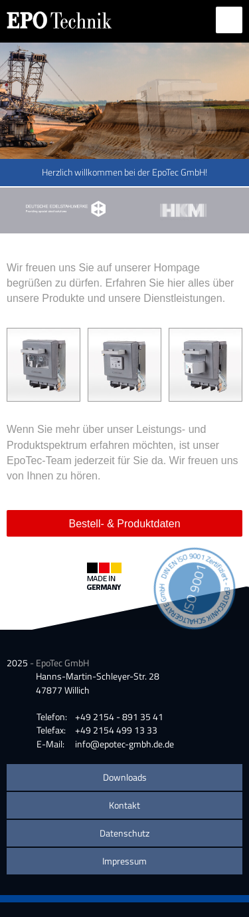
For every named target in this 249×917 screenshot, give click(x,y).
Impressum (124, 861)
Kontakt (124, 805)
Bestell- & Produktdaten (124, 523)
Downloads (125, 777)
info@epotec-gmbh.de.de (124, 744)
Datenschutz (124, 833)
